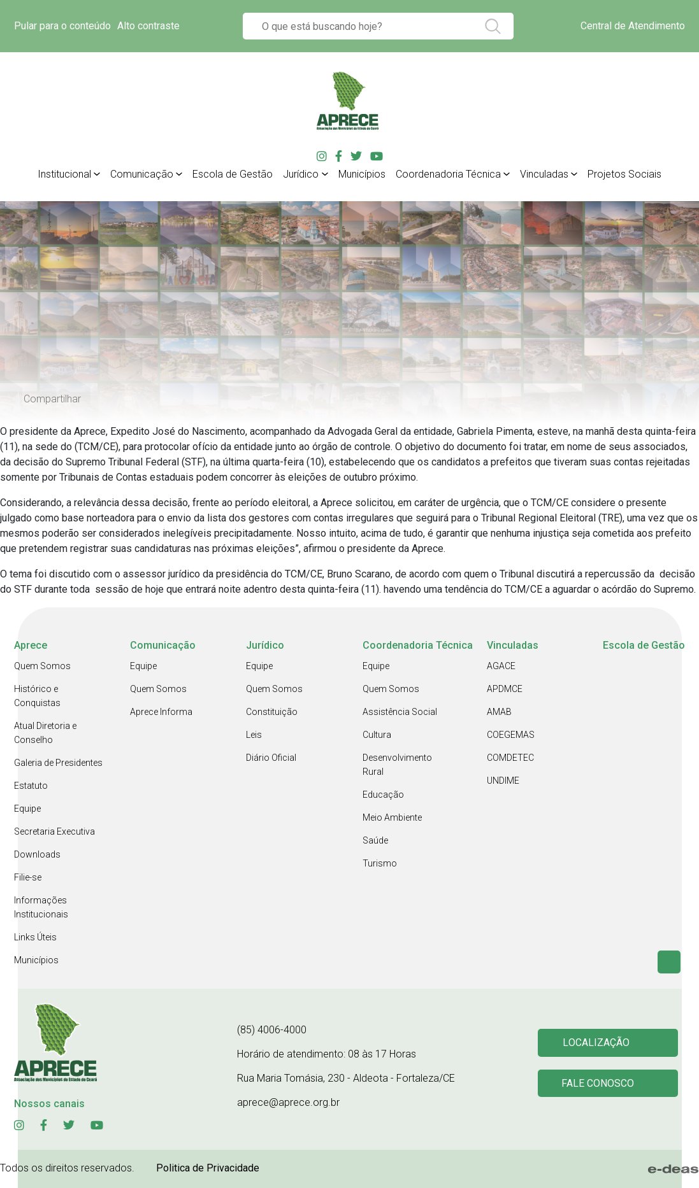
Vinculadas (544, 174)
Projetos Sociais (624, 174)
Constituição (272, 712)
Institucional (64, 174)
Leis (254, 735)
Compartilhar (52, 399)
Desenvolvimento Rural (397, 765)
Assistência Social (400, 712)
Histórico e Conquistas (37, 696)
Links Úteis (35, 937)
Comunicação (141, 174)
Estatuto (31, 786)
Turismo (380, 863)
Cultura (377, 735)
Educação (383, 794)
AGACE (501, 666)
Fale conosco (599, 1084)
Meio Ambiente (392, 817)
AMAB (499, 712)
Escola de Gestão (232, 174)
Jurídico (301, 174)
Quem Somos (42, 666)
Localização (597, 1042)
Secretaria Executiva (54, 831)
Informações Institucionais (41, 907)
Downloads (37, 854)
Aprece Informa (161, 712)
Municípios (362, 174)
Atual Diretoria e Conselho (45, 733)
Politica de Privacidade (207, 1168)
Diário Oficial (271, 758)
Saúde (375, 840)
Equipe (27, 808)
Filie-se (27, 877)
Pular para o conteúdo (62, 26)
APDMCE (504, 689)
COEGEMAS (511, 735)
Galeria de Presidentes (58, 763)
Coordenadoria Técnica (448, 174)
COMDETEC (510, 758)
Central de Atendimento (632, 26)
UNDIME (503, 780)
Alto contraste (148, 26)
